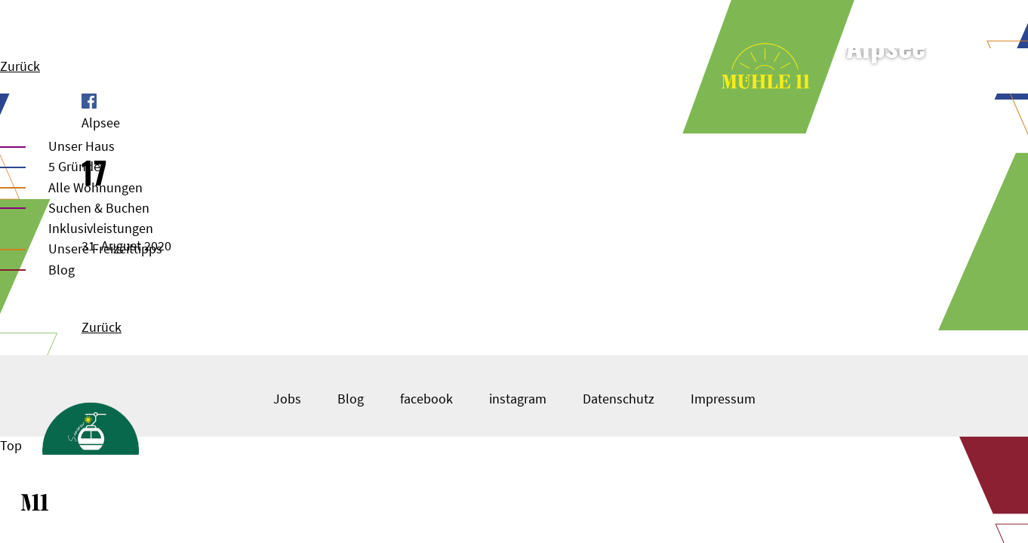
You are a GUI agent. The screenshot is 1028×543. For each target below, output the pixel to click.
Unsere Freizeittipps (105, 248)
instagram (517, 398)
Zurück (20, 66)
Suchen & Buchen (98, 207)
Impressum (723, 398)
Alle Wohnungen (95, 187)
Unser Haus (81, 146)
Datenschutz (618, 398)
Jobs (287, 398)
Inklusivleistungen (100, 228)
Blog (61, 269)
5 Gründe (74, 166)
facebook (426, 398)
